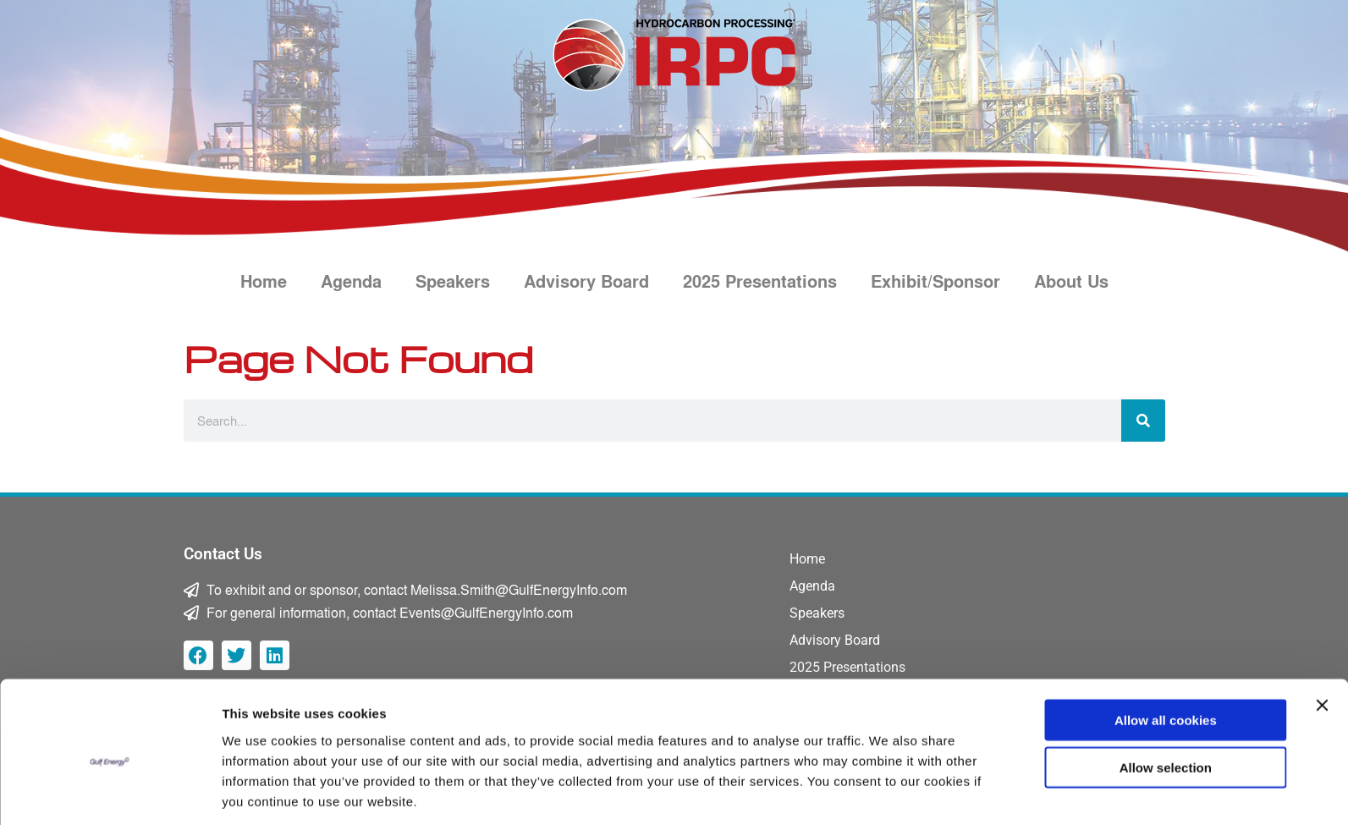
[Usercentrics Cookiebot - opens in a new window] (110, 792)
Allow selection (1166, 703)
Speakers (452, 282)
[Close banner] (1322, 640)
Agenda (351, 282)
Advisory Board (586, 282)
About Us (1071, 282)
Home (263, 282)
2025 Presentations (760, 282)
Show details (888, 791)
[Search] (1142, 420)
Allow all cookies (1165, 655)
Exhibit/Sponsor (935, 282)
